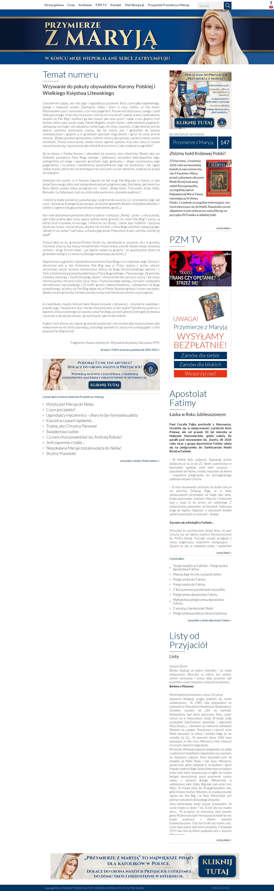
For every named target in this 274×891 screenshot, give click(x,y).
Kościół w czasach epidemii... (70, 420)
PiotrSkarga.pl (134, 5)
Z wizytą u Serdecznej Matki (193, 608)
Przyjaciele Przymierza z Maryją (168, 5)
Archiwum (85, 5)
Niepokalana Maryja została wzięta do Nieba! (83, 448)
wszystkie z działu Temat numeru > (140, 460)
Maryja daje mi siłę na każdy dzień (197, 574)
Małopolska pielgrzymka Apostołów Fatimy (198, 601)
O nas (71, 5)
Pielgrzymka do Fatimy (189, 579)
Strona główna (54, 5)
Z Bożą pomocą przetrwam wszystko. (199, 589)
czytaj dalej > (224, 228)
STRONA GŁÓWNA (221, 888)
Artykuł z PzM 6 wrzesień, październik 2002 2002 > (130, 349)
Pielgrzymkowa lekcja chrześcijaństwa (200, 613)
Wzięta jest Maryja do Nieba (70, 404)
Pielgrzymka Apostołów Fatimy (195, 594)
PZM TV (101, 5)
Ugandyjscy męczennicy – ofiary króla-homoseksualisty (92, 415)
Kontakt (115, 5)
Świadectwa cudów (62, 431)
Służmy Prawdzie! (61, 453)
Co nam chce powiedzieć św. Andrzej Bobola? (84, 436)
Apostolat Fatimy (188, 398)
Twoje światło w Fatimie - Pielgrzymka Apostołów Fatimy (200, 567)
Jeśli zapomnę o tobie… (65, 442)
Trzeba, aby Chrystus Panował (71, 425)
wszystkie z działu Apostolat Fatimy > (210, 620)
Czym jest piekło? (60, 409)
